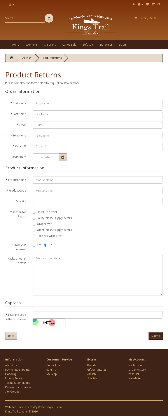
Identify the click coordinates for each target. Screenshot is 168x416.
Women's (31, 45)
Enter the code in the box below (15, 317)
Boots (122, 45)
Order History (137, 369)
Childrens (50, 45)
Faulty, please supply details (52, 218)
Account (27, 58)
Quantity (21, 201)
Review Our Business (18, 387)
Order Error (42, 224)
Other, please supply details (52, 230)
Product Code (17, 190)
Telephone (19, 135)
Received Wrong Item (48, 236)
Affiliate (92, 374)
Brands (91, 365)
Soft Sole (88, 45)
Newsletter (135, 378)
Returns (51, 369)
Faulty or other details (17, 261)
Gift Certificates (96, 369)
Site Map (51, 374)
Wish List (133, 374)
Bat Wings (106, 45)
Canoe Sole (69, 45)
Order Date (19, 157)
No (48, 245)
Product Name (17, 180)
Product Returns (52, 58)
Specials (92, 378)
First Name (19, 103)
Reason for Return (19, 214)
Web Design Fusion (50, 407)
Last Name (19, 114)
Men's (15, 45)
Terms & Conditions (17, 383)
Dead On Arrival (45, 212)
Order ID (20, 146)
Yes (37, 245)
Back (11, 336)
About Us (11, 365)
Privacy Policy (13, 378)
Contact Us (53, 365)
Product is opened (20, 247)
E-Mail (22, 125)
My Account (135, 365)
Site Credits (12, 391)
